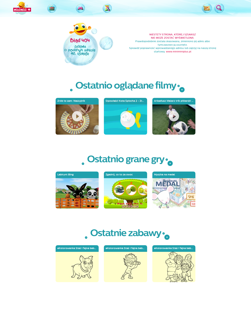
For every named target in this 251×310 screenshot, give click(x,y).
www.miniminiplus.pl (178, 51)
